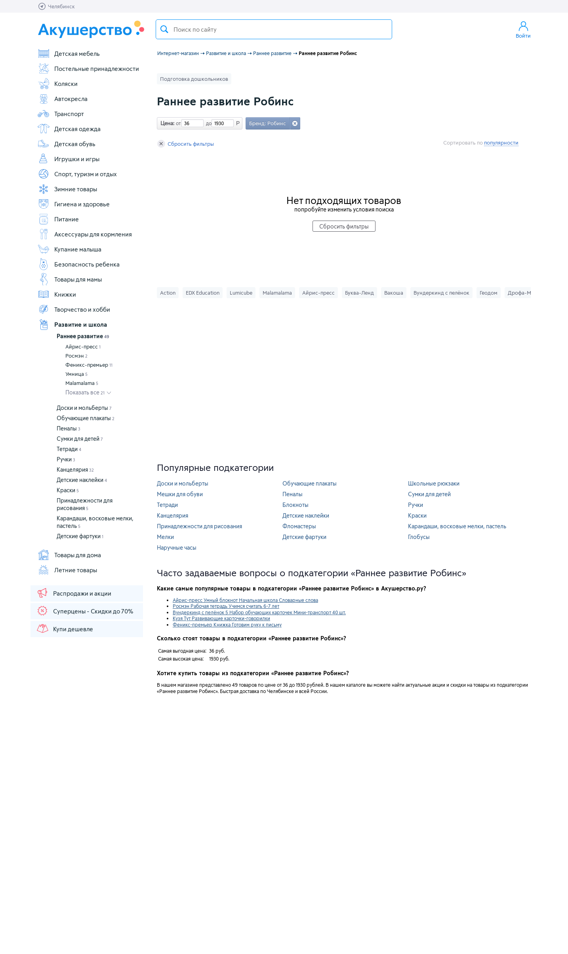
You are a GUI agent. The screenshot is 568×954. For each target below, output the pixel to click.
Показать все (85, 392)
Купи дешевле (64, 628)
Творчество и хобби (73, 309)
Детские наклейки (82, 479)
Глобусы (419, 536)
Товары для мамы (69, 279)
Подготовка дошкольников (194, 79)
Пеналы (68, 428)
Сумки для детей (80, 438)
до (207, 123)
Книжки (56, 294)
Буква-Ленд (359, 292)
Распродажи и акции (73, 592)
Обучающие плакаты (85, 418)
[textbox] (274, 29)
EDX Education (202, 292)
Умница (76, 374)
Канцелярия (75, 469)
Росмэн (76, 355)
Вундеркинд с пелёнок (441, 292)
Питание (58, 219)
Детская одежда (69, 128)
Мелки (165, 536)
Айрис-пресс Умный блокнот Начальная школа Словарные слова (245, 600)
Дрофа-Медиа (525, 292)
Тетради (69, 449)
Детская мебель (68, 53)
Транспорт (60, 113)
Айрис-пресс (83, 346)
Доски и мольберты (84, 407)
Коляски (57, 83)
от (177, 123)
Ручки (66, 459)
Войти (523, 29)
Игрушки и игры (68, 158)
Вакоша (393, 292)
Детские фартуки (80, 536)
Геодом (488, 292)
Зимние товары (67, 189)
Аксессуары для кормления (84, 234)
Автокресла (62, 98)
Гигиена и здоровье (73, 204)
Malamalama (81, 383)
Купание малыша (69, 249)
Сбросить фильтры (185, 144)
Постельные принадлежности (88, 68)
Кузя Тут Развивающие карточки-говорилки (221, 618)
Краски (68, 490)
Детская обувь (66, 143)
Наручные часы (176, 547)
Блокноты (295, 504)
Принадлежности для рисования (199, 526)
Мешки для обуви (180, 494)
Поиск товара (164, 29)
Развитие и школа (72, 324)
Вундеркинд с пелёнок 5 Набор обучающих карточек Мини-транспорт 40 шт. (259, 612)
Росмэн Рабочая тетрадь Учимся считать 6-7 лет (226, 606)
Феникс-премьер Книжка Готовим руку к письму (227, 624)
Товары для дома (69, 554)
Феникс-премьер (88, 365)
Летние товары (67, 570)
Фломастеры (299, 526)
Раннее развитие (83, 336)
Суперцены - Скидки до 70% (84, 610)
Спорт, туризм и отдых (77, 174)
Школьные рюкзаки (433, 483)
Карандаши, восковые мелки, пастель (457, 526)
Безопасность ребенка (78, 264)
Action (167, 292)
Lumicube (241, 292)
